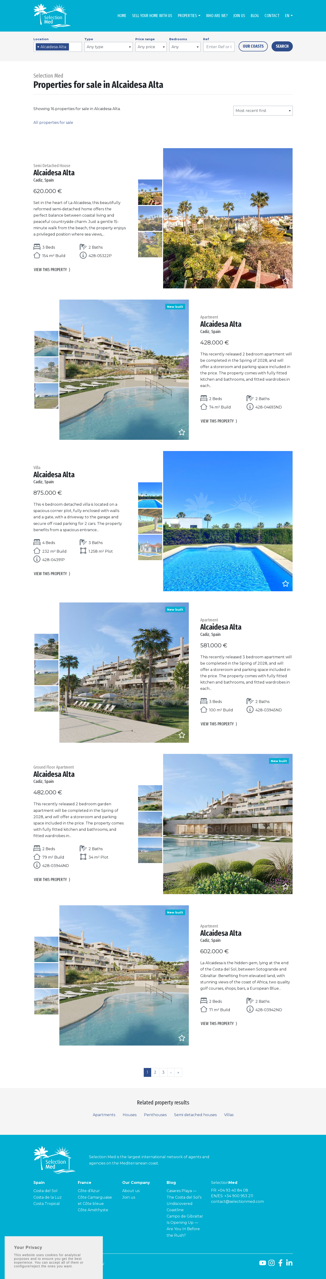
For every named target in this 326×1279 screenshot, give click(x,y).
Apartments (104, 1115)
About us (131, 1191)
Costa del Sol (45, 1191)
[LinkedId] (289, 1264)
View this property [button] (52, 269)
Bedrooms (178, 39)
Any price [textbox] (146, 47)
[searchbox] (71, 47)
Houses (129, 1115)
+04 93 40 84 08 (233, 1190)
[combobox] (57, 47)
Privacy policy (91, 1263)
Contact (272, 15)
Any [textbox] (175, 47)
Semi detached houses (195, 1115)
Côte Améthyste (93, 1210)
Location (41, 39)
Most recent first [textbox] (251, 110)
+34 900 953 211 (238, 1196)
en (287, 15)
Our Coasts (253, 46)
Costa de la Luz (47, 1197)
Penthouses (155, 1115)
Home (122, 15)
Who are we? (217, 15)
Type (88, 39)
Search (282, 46)
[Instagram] (271, 1264)
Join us (239, 15)
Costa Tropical (46, 1203)
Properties (187, 15)
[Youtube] (262, 1264)
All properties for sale (53, 122)
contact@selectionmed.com (237, 1201)
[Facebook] (280, 1264)
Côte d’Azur (89, 1191)
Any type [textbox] (95, 47)
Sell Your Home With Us (152, 15)
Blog (255, 15)
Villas (228, 1115)
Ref (206, 39)
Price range (145, 39)
